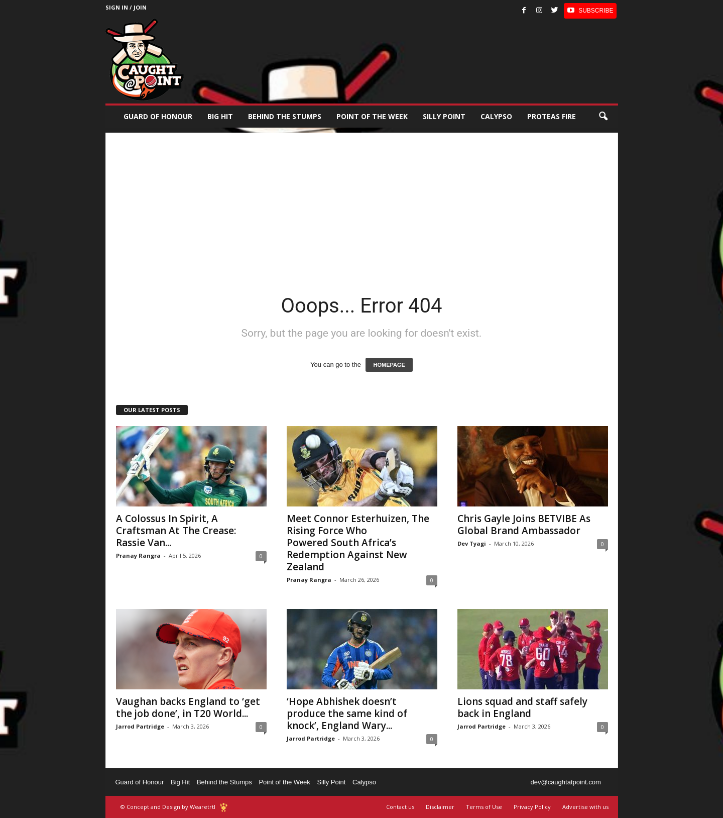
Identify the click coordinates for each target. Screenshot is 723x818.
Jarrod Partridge (140, 726)
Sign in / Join (126, 7)
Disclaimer (440, 806)
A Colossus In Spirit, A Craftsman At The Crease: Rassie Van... (176, 530)
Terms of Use (484, 806)
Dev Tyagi (471, 543)
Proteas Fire (551, 116)
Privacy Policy (532, 806)
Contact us (400, 806)
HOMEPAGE (389, 365)
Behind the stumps (284, 116)
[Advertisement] (361, 203)
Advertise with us (585, 806)
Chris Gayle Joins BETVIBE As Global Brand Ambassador (523, 524)
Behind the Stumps (224, 782)
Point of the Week (372, 116)
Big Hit (220, 116)
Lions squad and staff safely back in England (522, 707)
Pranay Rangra (138, 555)
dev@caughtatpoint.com (565, 782)
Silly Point (444, 116)
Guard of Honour (158, 116)
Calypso (496, 116)
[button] (603, 117)
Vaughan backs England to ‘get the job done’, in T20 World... (188, 707)
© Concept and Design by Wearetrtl (167, 806)
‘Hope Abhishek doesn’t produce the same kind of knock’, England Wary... (347, 713)
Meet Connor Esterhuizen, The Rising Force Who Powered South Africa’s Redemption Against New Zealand (358, 542)
